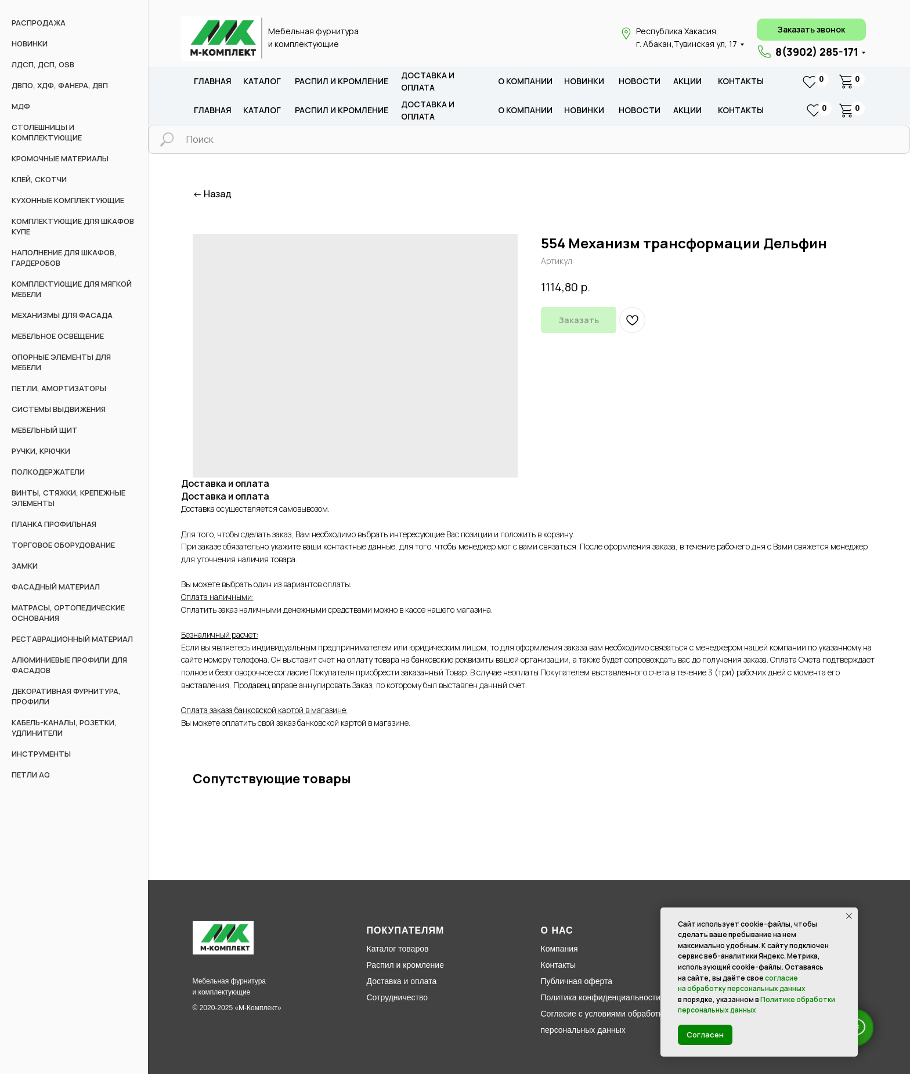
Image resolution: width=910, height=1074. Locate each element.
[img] (220, 38)
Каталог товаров (398, 948)
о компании (525, 80)
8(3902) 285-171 (816, 52)
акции (687, 80)
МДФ (21, 106)
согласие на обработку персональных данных (742, 983)
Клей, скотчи (39, 179)
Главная (213, 80)
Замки (25, 565)
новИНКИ (584, 80)
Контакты (741, 80)
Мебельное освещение (58, 336)
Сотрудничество (397, 997)
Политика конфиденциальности (601, 997)
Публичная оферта (577, 981)
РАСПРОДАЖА (39, 22)
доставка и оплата (427, 81)
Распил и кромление (405, 965)
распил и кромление (341, 80)
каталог (262, 80)
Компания (559, 948)
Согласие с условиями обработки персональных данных (604, 1022)
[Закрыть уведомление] (849, 916)
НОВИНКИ (30, 43)
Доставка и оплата (402, 981)
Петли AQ (31, 774)
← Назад (212, 194)
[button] (811, 30)
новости (639, 80)
